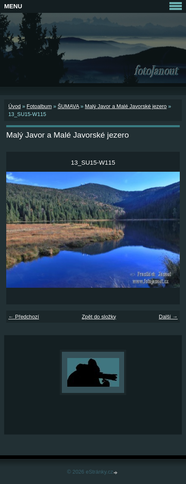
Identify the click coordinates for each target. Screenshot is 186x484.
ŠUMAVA (68, 106)
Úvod (14, 106)
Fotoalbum (39, 106)
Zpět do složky (99, 317)
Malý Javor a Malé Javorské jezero (125, 106)
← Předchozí (23, 317)
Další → (168, 317)
